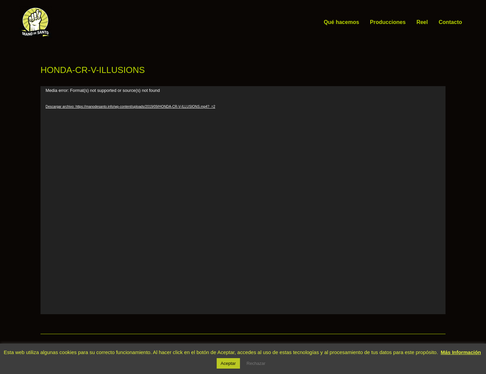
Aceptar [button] (228, 363)
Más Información (461, 352)
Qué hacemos (341, 22)
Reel (422, 22)
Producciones (388, 22)
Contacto (450, 22)
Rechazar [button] (256, 363)
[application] (243, 200)
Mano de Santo (62, 22)
